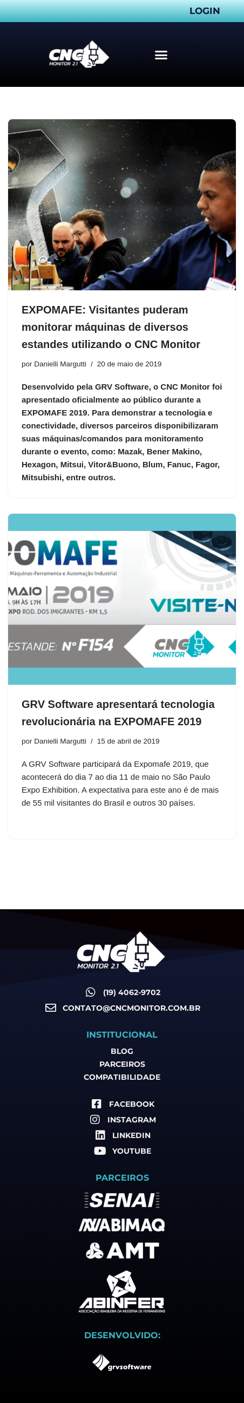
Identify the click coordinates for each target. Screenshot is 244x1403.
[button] (161, 54)
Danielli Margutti (60, 364)
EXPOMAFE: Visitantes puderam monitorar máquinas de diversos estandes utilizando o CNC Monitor (111, 327)
